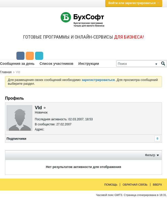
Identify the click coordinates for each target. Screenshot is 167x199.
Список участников (56, 64)
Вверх (157, 184)
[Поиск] (141, 63)
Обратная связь (135, 184)
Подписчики (16, 138)
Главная (6, 72)
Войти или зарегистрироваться (133, 3)
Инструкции (88, 64)
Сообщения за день (17, 64)
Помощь (111, 184)
